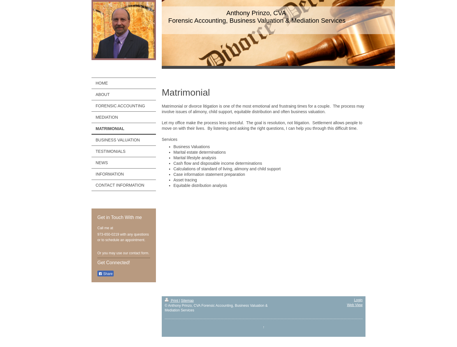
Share (106, 274)
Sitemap (187, 301)
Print (172, 301)
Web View (355, 305)
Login (358, 300)
